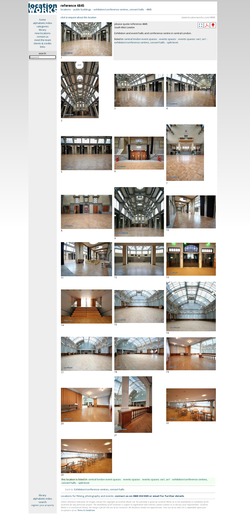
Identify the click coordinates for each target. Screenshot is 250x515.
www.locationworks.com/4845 (198, 17)
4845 (149, 9)
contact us (42, 36)
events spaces (167, 39)
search (43, 502)
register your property (42, 505)
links (42, 46)
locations (66, 9)
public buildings (82, 9)
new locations (43, 33)
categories (43, 26)
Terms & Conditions (86, 510)
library (42, 29)
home (42, 19)
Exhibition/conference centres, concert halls (99, 489)
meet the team (42, 40)
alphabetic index (42, 23)
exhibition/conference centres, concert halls (119, 9)
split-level (172, 42)
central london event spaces (140, 39)
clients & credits (43, 43)
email (156, 496)
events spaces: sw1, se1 (192, 39)
